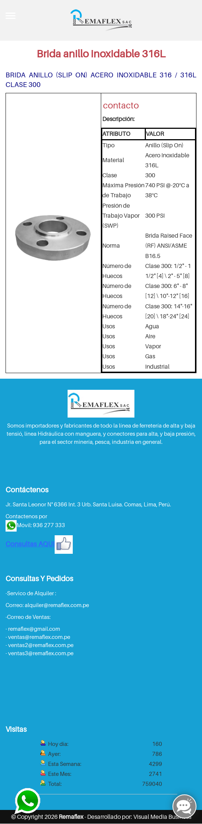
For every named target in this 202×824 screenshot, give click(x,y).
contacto (121, 105)
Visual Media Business (162, 816)
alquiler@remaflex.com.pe (57, 605)
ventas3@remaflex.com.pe (40, 653)
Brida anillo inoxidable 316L (101, 53)
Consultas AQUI (39, 544)
